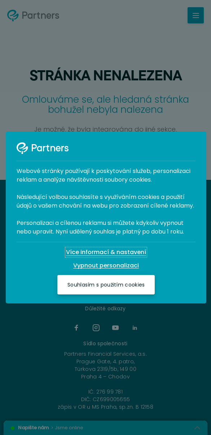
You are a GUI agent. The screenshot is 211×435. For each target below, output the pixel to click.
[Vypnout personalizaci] (106, 265)
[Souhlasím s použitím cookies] (106, 284)
